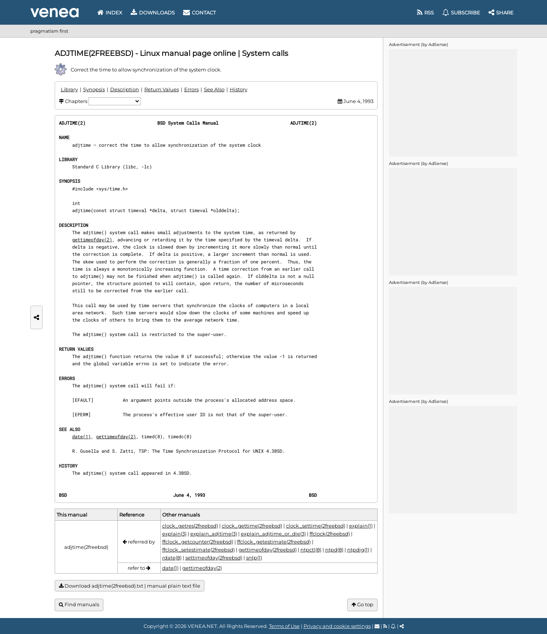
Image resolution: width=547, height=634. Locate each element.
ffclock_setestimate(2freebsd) (198, 550)
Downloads (153, 12)
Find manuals (79, 604)
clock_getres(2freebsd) (190, 526)
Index (109, 12)
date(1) (81, 436)
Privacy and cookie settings (337, 626)
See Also (214, 89)
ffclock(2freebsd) (330, 534)
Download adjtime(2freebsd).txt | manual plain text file (129, 585)
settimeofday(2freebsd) (213, 558)
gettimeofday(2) (92, 239)
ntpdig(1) (358, 550)
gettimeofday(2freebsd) (268, 550)
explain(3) (174, 534)
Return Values (161, 89)
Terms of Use (284, 626)
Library (69, 89)
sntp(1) (254, 558)
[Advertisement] (453, 102)
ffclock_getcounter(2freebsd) (197, 542)
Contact (199, 12)
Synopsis (94, 89)
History (238, 89)
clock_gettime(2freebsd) (252, 526)
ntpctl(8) (310, 550)
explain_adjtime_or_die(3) (273, 534)
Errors (191, 89)
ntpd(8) (334, 550)
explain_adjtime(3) (213, 534)
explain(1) (361, 526)
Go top (362, 604)
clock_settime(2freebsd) (315, 526)
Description (124, 89)
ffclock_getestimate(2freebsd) (274, 542)
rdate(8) (172, 558)
